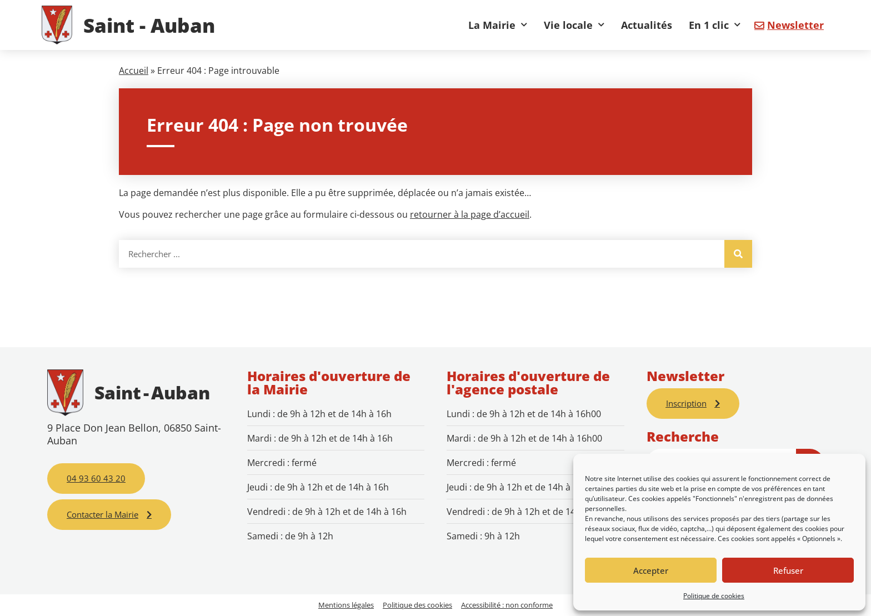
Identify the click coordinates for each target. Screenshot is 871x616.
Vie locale (574, 25)
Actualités (646, 25)
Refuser (788, 570)
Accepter (650, 570)
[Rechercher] (738, 254)
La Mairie (497, 25)
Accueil (133, 70)
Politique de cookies (713, 595)
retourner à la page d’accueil (469, 214)
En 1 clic (714, 25)
